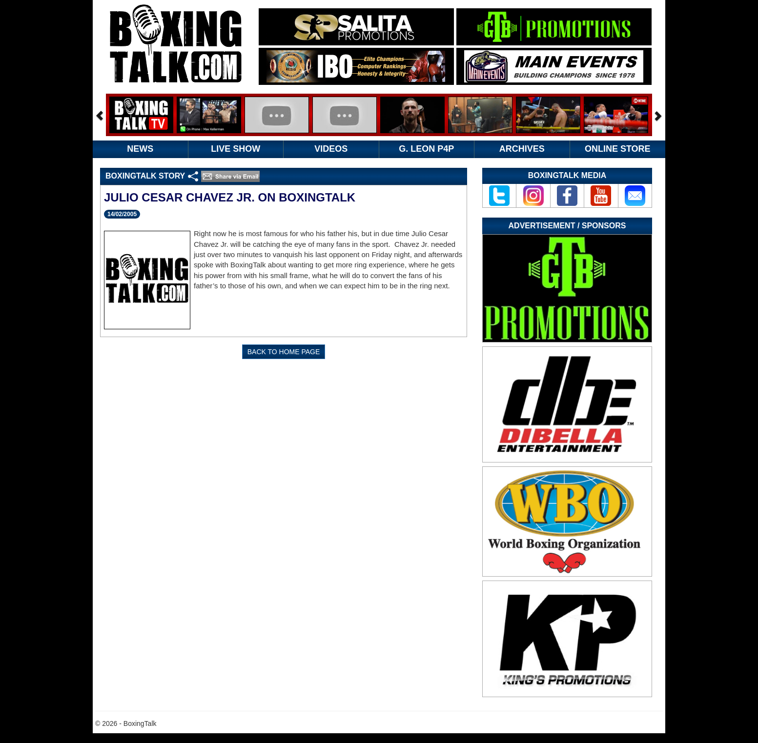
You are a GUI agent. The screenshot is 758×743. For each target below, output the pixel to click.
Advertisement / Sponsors (567, 225)
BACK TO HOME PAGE (283, 352)
